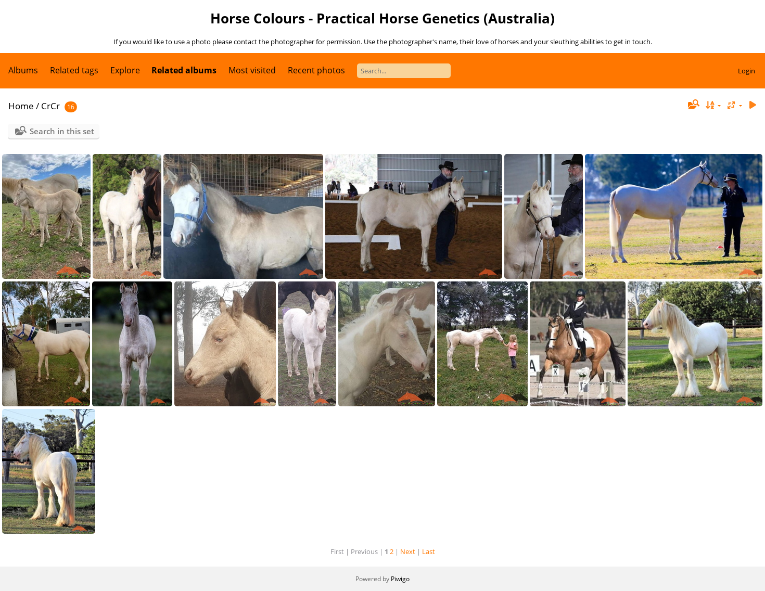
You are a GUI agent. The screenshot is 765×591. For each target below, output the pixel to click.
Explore (125, 70)
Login (746, 70)
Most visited (252, 70)
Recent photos (316, 70)
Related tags (74, 70)
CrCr (50, 106)
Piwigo (400, 578)
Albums (23, 70)
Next (407, 551)
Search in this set (62, 131)
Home (21, 106)
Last (428, 551)
